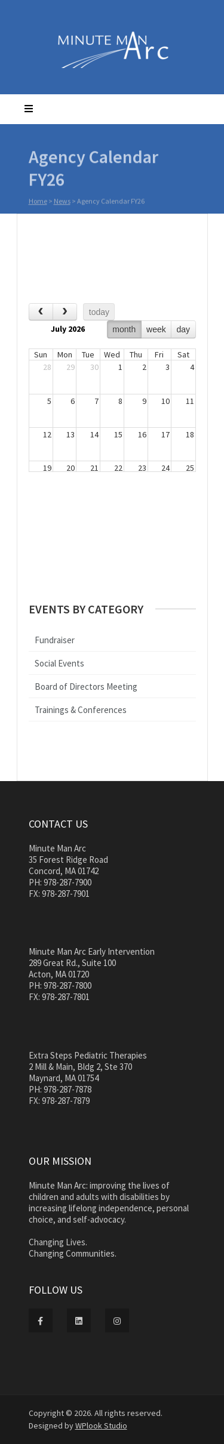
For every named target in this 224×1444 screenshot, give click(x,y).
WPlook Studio (101, 1425)
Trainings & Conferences (81, 709)
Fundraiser (55, 640)
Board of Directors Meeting (86, 686)
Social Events (59, 663)
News (62, 202)
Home (38, 202)
